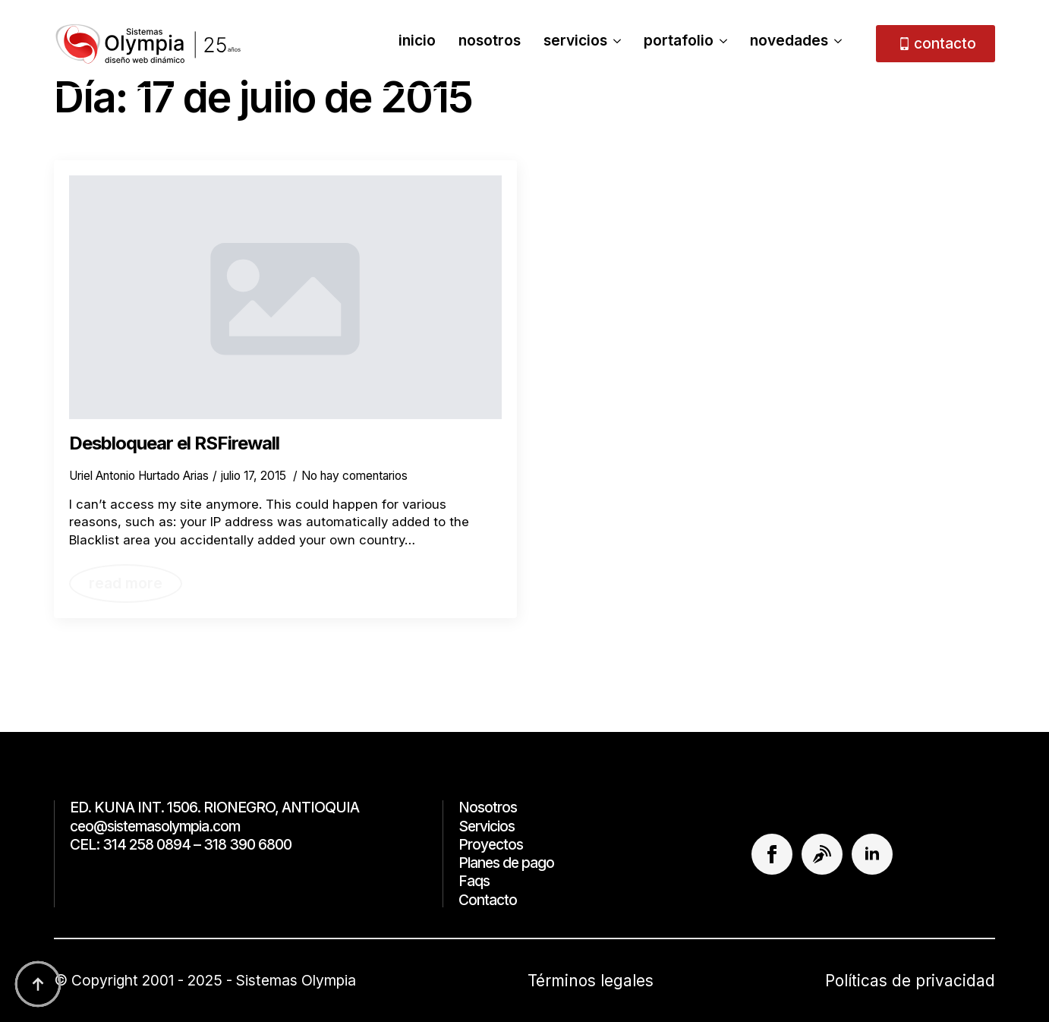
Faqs (474, 881)
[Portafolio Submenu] (720, 43)
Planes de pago (506, 863)
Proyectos (490, 844)
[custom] (822, 854)
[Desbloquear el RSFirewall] (285, 297)
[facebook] (771, 854)
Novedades (789, 41)
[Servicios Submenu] (614, 43)
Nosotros (489, 41)
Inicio (417, 41)
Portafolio (679, 41)
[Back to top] (38, 984)
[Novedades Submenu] (835, 43)
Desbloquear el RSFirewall (174, 443)
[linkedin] (872, 854)
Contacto (487, 900)
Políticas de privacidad (910, 980)
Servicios (575, 41)
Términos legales (591, 980)
